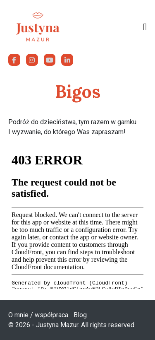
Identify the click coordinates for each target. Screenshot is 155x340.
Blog (80, 315)
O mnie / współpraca (38, 315)
